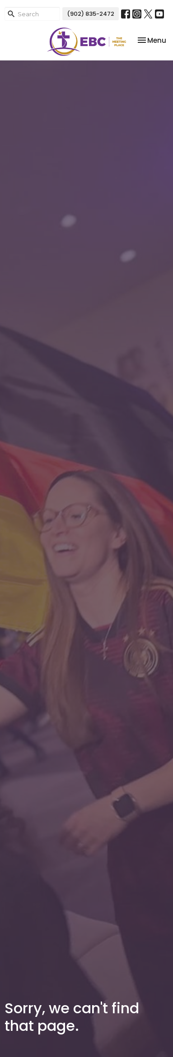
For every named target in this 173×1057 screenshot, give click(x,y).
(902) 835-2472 (90, 13)
